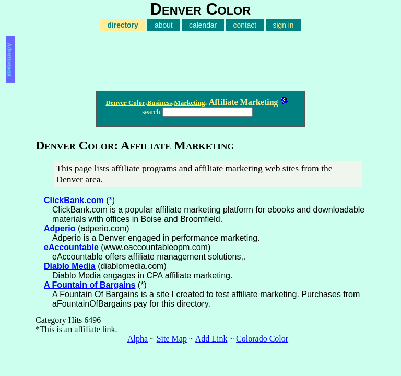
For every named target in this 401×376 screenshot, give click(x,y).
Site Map (172, 338)
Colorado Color (262, 338)
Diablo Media (70, 266)
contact (245, 25)
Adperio (59, 228)
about (164, 25)
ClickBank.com (74, 200)
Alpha (137, 338)
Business (159, 103)
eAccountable (71, 247)
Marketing (189, 103)
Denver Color (125, 103)
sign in (283, 25)
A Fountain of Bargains (89, 284)
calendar (203, 25)
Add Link (211, 338)
